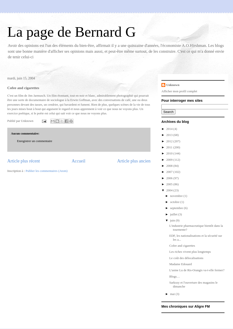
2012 (169, 141)
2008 (169, 166)
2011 (169, 147)
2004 (169, 190)
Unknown (172, 85)
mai (173, 294)
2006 (169, 178)
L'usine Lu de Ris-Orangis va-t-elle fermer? (196, 270)
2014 (169, 129)
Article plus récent (23, 161)
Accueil (78, 161)
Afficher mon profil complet (179, 91)
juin (173, 220)
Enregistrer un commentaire (34, 141)
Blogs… (174, 276)
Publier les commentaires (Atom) (46, 171)
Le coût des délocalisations (186, 258)
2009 (169, 159)
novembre (176, 196)
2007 (169, 172)
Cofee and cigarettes (182, 245)
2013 (169, 135)
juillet (174, 214)
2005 (169, 184)
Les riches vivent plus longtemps (190, 251)
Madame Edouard (180, 264)
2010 (169, 153)
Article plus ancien (133, 161)
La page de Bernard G (71, 32)
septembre (177, 208)
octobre (175, 202)
